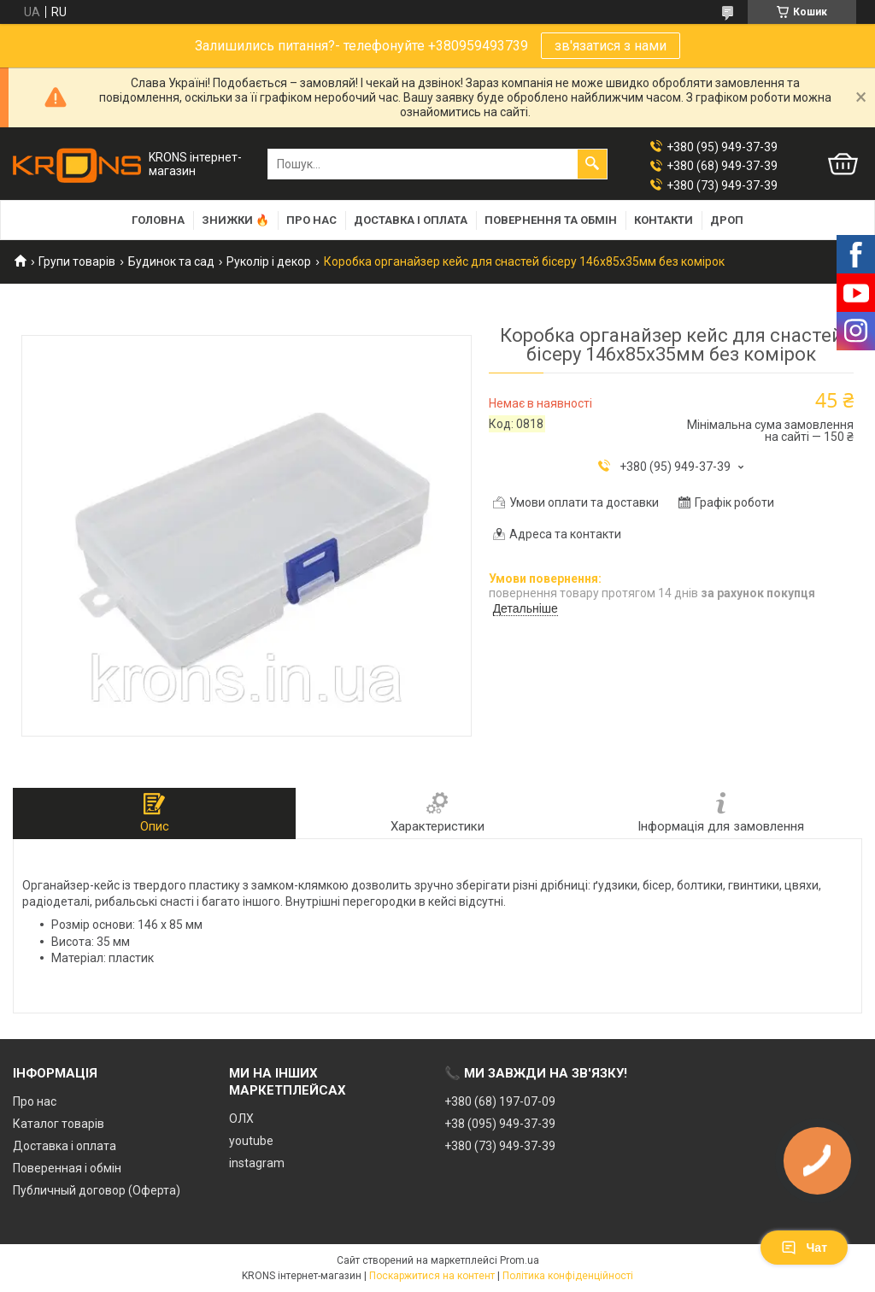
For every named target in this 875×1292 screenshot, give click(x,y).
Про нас (311, 220)
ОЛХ (241, 1118)
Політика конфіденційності (567, 1276)
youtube (251, 1141)
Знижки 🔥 (235, 220)
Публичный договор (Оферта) (96, 1190)
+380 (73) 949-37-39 (499, 1146)
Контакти (663, 220)
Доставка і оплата (410, 220)
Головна (158, 220)
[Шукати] (592, 164)
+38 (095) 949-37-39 (499, 1123)
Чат (804, 1247)
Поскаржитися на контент (432, 1276)
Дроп (726, 220)
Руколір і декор (268, 261)
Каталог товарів (58, 1123)
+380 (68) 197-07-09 (499, 1101)
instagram (257, 1163)
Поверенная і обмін (67, 1168)
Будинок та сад (171, 261)
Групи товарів (76, 261)
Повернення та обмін (550, 220)
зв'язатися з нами (611, 46)
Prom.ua (519, 1260)
